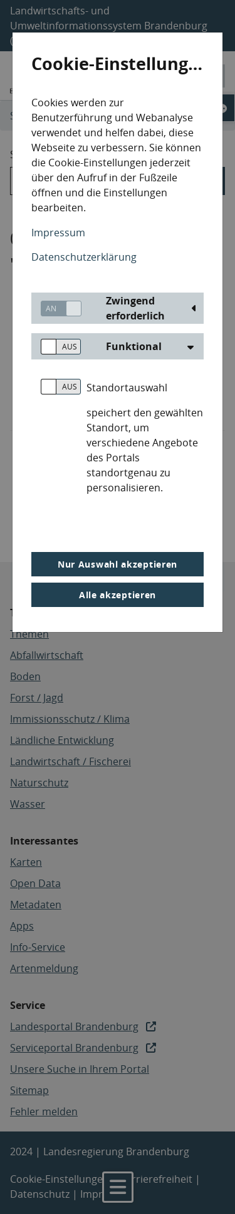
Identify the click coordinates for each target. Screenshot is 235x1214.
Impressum (58, 232)
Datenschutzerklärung (84, 257)
